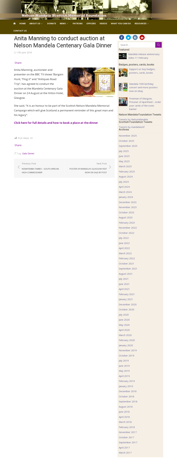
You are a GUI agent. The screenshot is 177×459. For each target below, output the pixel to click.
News (63, 23)
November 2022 (128, 227)
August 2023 (126, 217)
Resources (140, 23)
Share (18, 63)
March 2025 (125, 166)
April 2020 (124, 329)
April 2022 (124, 248)
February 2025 (127, 171)
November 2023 (128, 207)
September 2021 (128, 268)
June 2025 (124, 156)
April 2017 (124, 447)
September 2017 (128, 442)
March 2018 (125, 421)
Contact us (20, 30)
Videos (103, 23)
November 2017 (128, 432)
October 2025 (126, 140)
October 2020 (126, 309)
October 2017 (126, 437)
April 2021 (124, 289)
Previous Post (41, 168)
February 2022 (127, 258)
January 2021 (126, 299)
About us (34, 23)
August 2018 (126, 406)
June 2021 (124, 283)
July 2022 (124, 237)
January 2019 (126, 386)
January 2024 (126, 197)
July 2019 (124, 360)
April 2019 (124, 376)
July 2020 (124, 314)
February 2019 (127, 381)
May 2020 (124, 324)
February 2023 (127, 222)
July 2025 (124, 151)
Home (22, 23)
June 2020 (124, 319)
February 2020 (127, 340)
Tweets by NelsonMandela (133, 119)
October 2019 (126, 355)
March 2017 (125, 452)
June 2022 (124, 243)
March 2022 (125, 253)
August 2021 (126, 273)
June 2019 (124, 365)
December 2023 (128, 202)
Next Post (87, 168)
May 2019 (124, 370)
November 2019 (128, 350)
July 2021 (124, 278)
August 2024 (126, 176)
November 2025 (128, 135)
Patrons (78, 23)
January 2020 (126, 345)
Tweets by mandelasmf (131, 127)
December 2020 (128, 304)
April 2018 (124, 416)
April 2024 (124, 186)
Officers (91, 23)
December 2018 (128, 391)
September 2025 (128, 145)
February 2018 (127, 427)
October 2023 (126, 212)
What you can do (121, 23)
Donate (51, 23)
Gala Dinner (28, 153)
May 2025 (124, 161)
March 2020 (125, 335)
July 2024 (124, 181)
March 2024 (125, 191)
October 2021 (126, 263)
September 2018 (128, 401)
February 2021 (127, 294)
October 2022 (126, 232)
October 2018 (126, 396)
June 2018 (124, 411)
